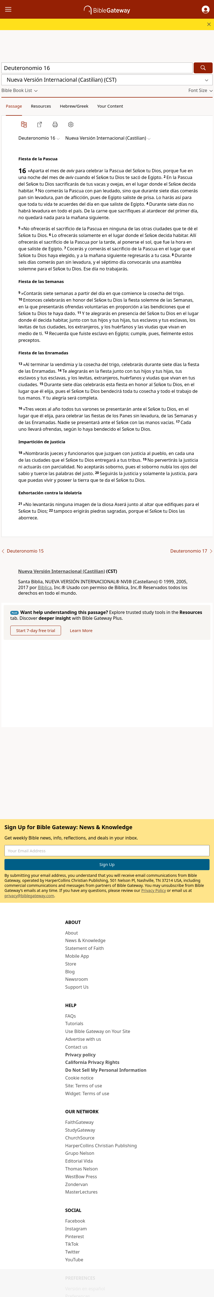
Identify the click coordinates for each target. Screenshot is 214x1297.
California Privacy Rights (92, 1062)
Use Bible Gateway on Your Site (97, 1031)
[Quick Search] (97, 67)
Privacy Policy (153, 890)
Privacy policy (80, 1055)
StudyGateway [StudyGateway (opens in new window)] (80, 1130)
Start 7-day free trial (35, 630)
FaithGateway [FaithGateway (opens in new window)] (79, 1122)
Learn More (81, 630)
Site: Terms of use (83, 1086)
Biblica (45, 587)
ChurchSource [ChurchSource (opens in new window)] (79, 1138)
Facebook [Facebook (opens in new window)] (75, 1221)
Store (70, 964)
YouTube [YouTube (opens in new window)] (74, 1260)
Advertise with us (83, 1039)
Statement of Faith (84, 948)
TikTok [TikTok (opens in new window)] (72, 1244)
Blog (70, 972)
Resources (41, 106)
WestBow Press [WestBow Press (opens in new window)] (81, 1176)
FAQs (70, 1016)
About (71, 933)
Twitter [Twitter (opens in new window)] (72, 1252)
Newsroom (76, 979)
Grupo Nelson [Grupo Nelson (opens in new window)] (79, 1153)
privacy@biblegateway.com (29, 895)
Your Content (110, 106)
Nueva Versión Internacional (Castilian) (61, 571)
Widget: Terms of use (87, 1093)
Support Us (77, 987)
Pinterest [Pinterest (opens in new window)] (74, 1236)
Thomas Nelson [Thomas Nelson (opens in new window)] (81, 1169)
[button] (206, 9)
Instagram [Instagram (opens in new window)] (76, 1229)
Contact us (76, 1047)
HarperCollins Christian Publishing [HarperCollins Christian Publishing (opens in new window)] (101, 1146)
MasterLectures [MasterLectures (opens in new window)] (81, 1192)
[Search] (203, 67)
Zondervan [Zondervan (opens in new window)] (76, 1184)
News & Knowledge (85, 940)
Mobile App (77, 956)
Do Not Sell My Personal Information (105, 1070)
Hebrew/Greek (74, 106)
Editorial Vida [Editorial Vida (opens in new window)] (79, 1161)
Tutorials (74, 1023)
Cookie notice (79, 1078)
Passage (14, 106)
